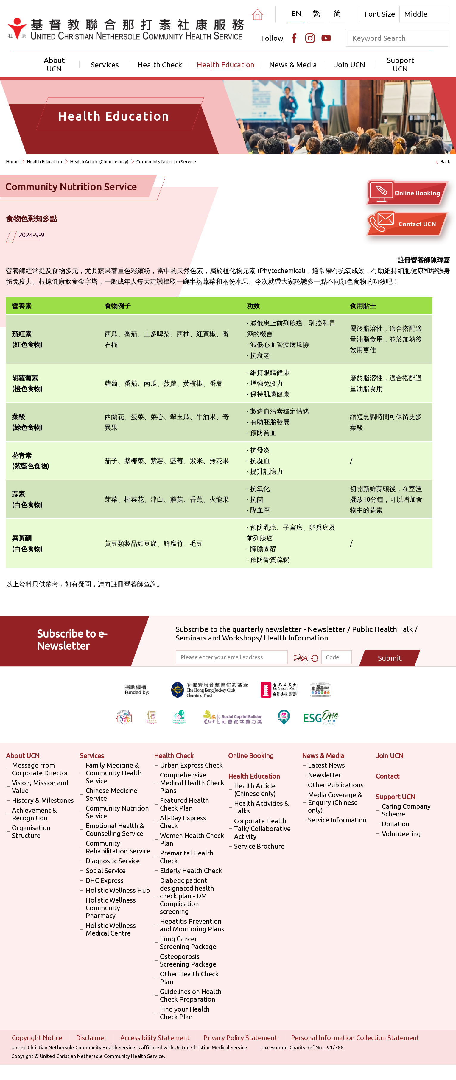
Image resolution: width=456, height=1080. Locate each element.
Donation (396, 823)
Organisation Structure (31, 831)
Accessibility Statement (155, 1037)
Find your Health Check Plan (185, 1012)
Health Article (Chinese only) (99, 161)
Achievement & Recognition (34, 814)
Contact (387, 776)
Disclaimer (92, 1037)
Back (445, 161)
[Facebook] (294, 38)
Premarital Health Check (187, 856)
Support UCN (400, 64)
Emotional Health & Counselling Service (115, 829)
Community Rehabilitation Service (118, 847)
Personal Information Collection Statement (355, 1037)
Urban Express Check (191, 765)
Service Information (337, 820)
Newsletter (324, 775)
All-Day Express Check (183, 821)
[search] (440, 38)
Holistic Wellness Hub (118, 890)
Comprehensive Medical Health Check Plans (192, 782)
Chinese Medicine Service (111, 794)
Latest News (326, 765)
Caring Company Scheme (406, 810)
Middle (415, 14)
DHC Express (105, 880)
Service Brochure (259, 846)
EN (296, 13)
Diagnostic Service (113, 860)
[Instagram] (310, 38)
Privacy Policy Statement (241, 1037)
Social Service (106, 870)
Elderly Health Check (191, 870)
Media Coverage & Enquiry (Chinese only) (335, 802)
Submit (390, 658)
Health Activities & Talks (261, 807)
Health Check (160, 64)
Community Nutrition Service (166, 161)
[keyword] (389, 38)
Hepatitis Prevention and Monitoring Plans (192, 925)
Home (12, 161)
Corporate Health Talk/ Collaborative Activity (262, 828)
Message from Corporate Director (40, 769)
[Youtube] (326, 38)
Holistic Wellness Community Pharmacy (111, 907)
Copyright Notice (38, 1037)
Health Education (225, 64)
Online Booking (251, 755)
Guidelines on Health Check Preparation (191, 995)
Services (105, 64)
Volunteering (401, 833)
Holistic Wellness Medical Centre (111, 929)
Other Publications (336, 784)
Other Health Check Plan (189, 977)
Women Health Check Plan (192, 839)
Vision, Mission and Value (40, 786)
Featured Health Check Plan (184, 804)
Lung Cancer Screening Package (188, 942)
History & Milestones (43, 800)
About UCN (54, 64)
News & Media (293, 64)
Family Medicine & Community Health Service (114, 772)
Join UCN (349, 64)
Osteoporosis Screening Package (188, 960)
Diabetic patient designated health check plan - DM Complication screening (187, 896)
